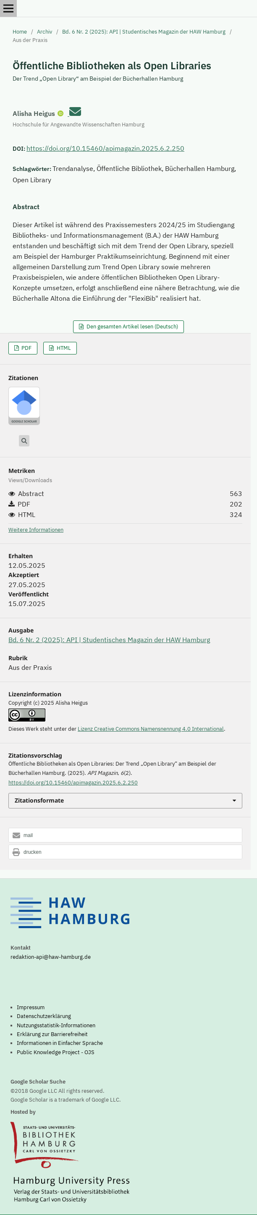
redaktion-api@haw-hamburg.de (50, 956)
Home (20, 31)
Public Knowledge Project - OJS (55, 1052)
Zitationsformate (39, 800)
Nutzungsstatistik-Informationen (56, 1025)
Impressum (31, 1007)
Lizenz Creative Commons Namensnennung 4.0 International (151, 728)
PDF (25, 348)
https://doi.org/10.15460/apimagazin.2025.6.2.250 (105, 148)
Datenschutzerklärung (44, 1016)
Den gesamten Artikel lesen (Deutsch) (131, 326)
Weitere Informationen (35, 529)
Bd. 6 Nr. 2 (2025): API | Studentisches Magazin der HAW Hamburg (144, 31)
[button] (125, 835)
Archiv (44, 31)
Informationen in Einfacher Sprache (60, 1042)
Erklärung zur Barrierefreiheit (52, 1034)
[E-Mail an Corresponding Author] (75, 111)
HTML (63, 348)
